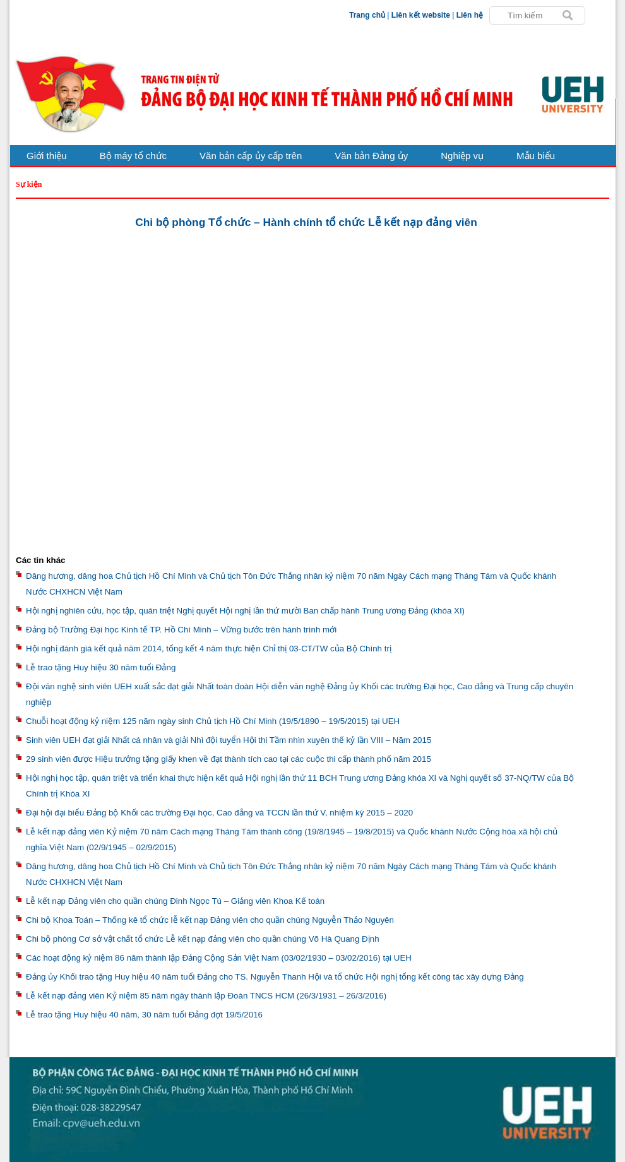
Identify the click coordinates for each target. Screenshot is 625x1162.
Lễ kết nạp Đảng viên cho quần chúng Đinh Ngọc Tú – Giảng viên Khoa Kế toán (175, 901)
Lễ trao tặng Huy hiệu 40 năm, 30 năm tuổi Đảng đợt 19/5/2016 (144, 1014)
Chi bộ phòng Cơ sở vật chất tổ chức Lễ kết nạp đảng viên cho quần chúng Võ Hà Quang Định (202, 939)
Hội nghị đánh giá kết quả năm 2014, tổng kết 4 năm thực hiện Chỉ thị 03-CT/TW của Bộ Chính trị (208, 648)
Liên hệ (469, 15)
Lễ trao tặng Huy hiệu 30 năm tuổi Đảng (101, 667)
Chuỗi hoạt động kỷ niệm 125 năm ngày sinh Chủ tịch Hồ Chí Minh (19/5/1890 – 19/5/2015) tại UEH (213, 721)
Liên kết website (420, 15)
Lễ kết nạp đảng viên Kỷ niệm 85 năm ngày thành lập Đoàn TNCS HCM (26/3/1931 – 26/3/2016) (206, 995)
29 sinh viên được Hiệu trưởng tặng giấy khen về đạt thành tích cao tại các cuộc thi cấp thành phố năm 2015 (228, 759)
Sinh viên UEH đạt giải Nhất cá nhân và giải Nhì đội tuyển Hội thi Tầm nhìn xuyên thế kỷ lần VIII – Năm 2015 (228, 740)
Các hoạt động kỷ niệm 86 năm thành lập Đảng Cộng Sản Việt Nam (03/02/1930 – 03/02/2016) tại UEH (219, 958)
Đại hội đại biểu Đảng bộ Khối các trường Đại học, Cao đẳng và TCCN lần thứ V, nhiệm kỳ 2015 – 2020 (219, 812)
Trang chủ (367, 15)
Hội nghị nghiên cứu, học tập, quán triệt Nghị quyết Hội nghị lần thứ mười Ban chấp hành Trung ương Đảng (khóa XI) (245, 610)
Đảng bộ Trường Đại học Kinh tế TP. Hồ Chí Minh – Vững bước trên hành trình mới (181, 629)
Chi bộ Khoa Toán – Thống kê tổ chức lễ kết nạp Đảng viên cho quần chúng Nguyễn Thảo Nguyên (210, 920)
